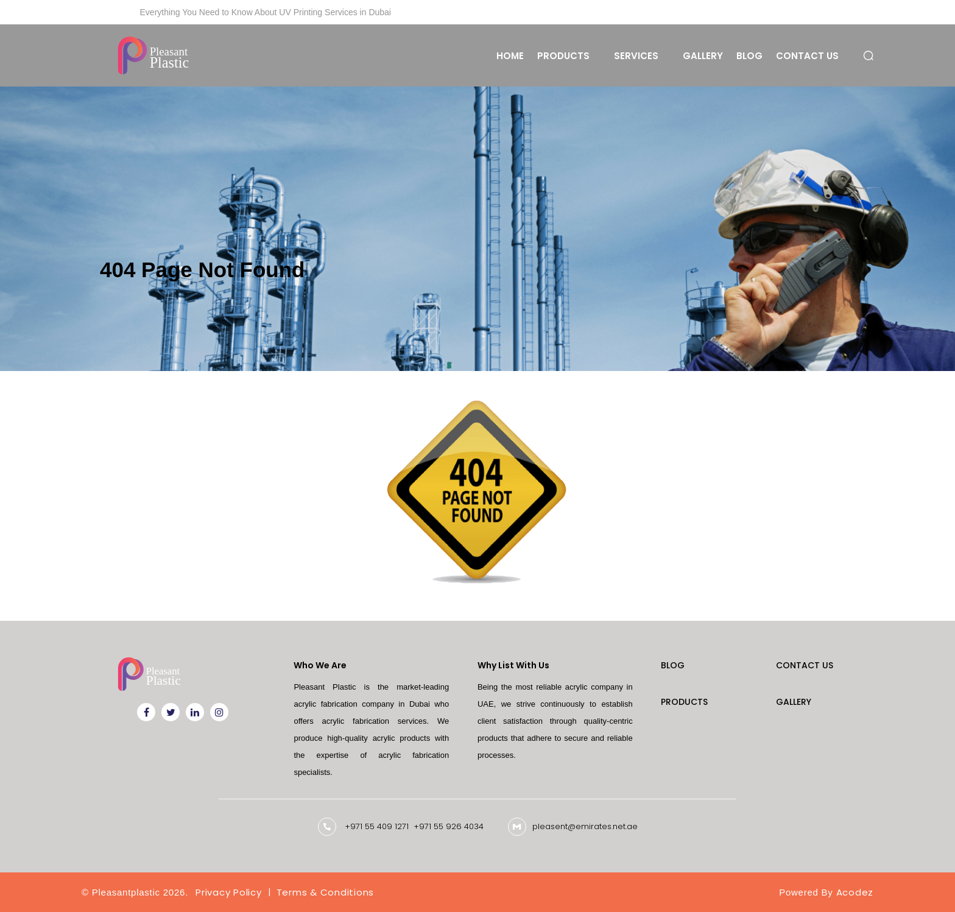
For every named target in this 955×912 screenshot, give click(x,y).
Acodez (855, 892)
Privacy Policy (229, 892)
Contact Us (807, 55)
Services (636, 55)
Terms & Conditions (326, 892)
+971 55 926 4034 (449, 826)
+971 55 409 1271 (377, 826)
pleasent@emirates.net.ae (585, 826)
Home (510, 55)
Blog (749, 55)
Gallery (703, 55)
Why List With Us (513, 665)
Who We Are (320, 665)
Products (563, 55)
